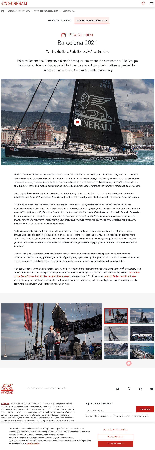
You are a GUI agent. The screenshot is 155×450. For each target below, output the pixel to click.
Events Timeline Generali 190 (46, 11)
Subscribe (145, 409)
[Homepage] (2, 11)
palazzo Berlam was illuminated (120, 276)
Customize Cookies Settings (115, 430)
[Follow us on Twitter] (129, 389)
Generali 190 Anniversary (19, 11)
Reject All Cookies (115, 437)
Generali (5, 404)
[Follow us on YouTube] (152, 389)
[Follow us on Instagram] (140, 389)
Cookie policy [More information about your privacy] (32, 444)
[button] (129, 363)
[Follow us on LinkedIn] (118, 389)
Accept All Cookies (115, 444)
